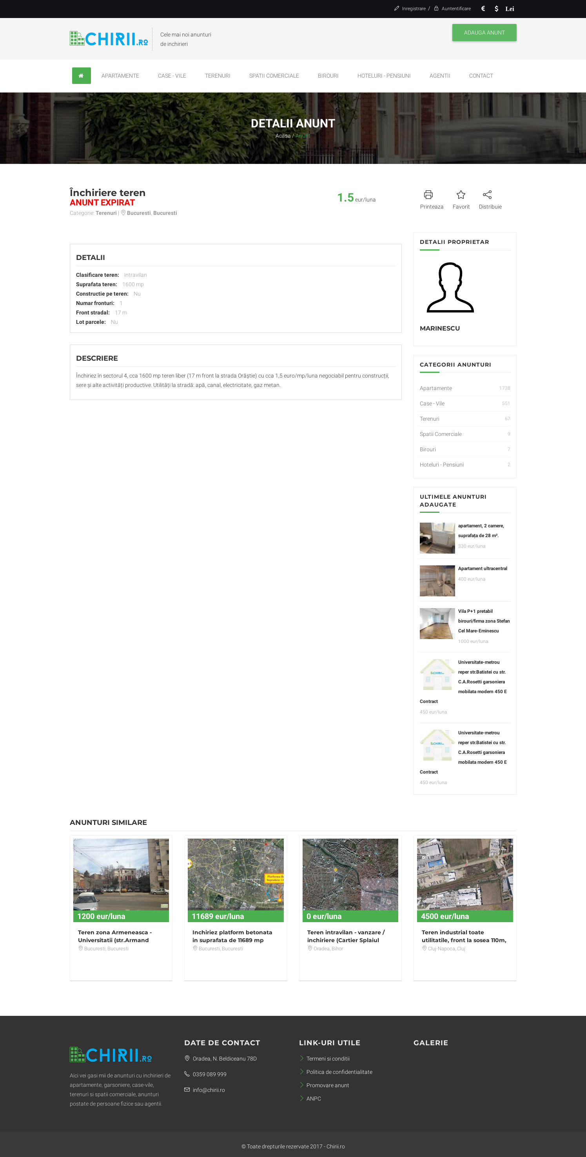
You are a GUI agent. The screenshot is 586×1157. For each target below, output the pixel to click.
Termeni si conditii (324, 1058)
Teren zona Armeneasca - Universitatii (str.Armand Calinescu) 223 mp (115, 940)
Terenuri (217, 76)
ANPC (310, 1098)
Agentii (440, 76)
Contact (481, 76)
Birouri (328, 76)
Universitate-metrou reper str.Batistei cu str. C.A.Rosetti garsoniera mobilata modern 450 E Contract (463, 681)
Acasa (283, 136)
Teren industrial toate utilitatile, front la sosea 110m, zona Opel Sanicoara (464, 940)
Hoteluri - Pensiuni (384, 76)
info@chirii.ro (204, 1090)
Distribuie (490, 199)
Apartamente (120, 76)
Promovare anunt (324, 1085)
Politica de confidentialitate (335, 1072)
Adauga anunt (484, 32)
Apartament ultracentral (482, 568)
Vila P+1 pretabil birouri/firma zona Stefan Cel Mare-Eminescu (484, 621)
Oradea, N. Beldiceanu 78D (220, 1058)
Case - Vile (172, 76)
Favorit (461, 199)
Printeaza (432, 199)
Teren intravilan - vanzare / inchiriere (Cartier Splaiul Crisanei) (346, 940)
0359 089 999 (205, 1074)
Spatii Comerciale (274, 76)
